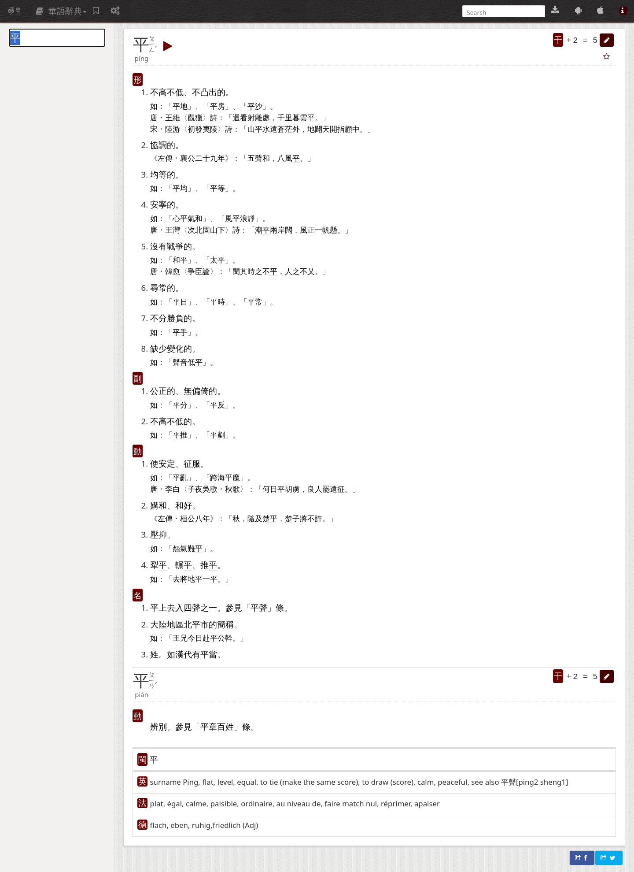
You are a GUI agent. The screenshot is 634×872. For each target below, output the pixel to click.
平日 (180, 301)
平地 (180, 105)
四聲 (192, 607)
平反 (217, 404)
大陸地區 (167, 624)
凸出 (208, 91)
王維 (172, 117)
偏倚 (200, 390)
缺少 (158, 348)
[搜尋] (503, 12)
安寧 (158, 204)
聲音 (180, 361)
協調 (158, 144)
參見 (233, 607)
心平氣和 (188, 218)
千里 (284, 117)
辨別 (158, 726)
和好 (183, 505)
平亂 (180, 477)
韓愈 (172, 271)
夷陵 (210, 128)
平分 (180, 404)
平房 (217, 105)
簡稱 (225, 624)
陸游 (172, 128)
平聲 (259, 607)
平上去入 (167, 607)
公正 (158, 390)
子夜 (195, 488)
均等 (158, 174)
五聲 (254, 157)
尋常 (158, 287)
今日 (195, 637)
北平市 (196, 624)
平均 (180, 187)
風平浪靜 (240, 218)
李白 (172, 488)
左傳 (165, 157)
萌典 (14, 11)
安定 (166, 463)
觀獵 (195, 117)
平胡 (284, 488)
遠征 (337, 488)
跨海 (217, 477)
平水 (262, 128)
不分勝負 (167, 317)
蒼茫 (284, 128)
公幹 (224, 637)
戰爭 (175, 246)
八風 (284, 157)
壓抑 (158, 534)
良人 (314, 488)
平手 (180, 331)
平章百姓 (217, 726)
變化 (175, 348)
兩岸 (277, 229)
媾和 (158, 505)
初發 (195, 128)
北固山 (206, 229)
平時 (217, 301)
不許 (314, 518)
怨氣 (180, 548)
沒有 (158, 246)
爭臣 (195, 271)
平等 (217, 187)
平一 (202, 578)
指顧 (344, 128)
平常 (254, 301)
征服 (192, 463)
